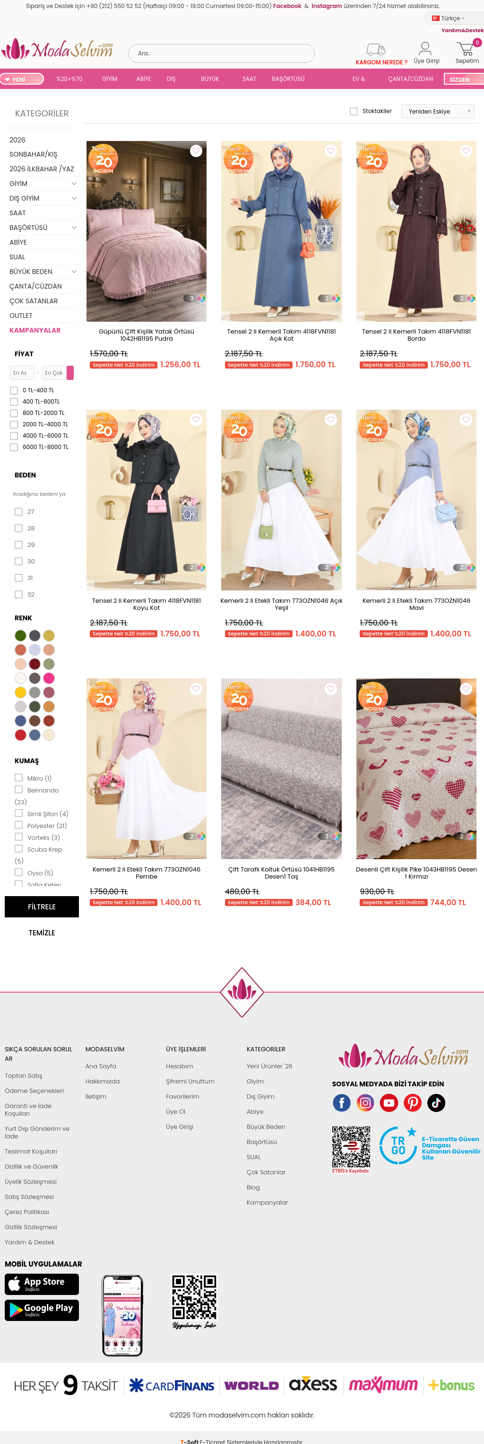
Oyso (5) (34, 872)
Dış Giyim (261, 1096)
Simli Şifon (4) (42, 813)
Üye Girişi (179, 1126)
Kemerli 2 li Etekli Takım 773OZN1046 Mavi (416, 604)
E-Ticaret (212, 1410)
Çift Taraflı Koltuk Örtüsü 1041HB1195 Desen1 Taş (281, 873)
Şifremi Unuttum (190, 1081)
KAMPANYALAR (34, 330)
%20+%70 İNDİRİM (69, 80)
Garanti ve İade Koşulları (28, 1109)
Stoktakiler (371, 111)
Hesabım (179, 1066)
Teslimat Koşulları (31, 1151)
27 (24, 512)
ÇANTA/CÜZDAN (410, 79)
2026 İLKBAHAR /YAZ (41, 169)
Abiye (255, 1111)
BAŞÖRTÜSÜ (288, 79)
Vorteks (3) (37, 837)
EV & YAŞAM (362, 80)
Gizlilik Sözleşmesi (31, 1227)
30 (25, 561)
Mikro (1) (33, 778)
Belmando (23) (37, 795)
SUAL (330, 80)
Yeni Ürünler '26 (270, 1066)
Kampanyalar (267, 1202)
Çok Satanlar (266, 1172)
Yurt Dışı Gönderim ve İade (37, 1132)
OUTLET (21, 315)
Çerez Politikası (27, 1211)
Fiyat (24, 354)
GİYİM (110, 79)
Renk (23, 618)
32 (25, 594)
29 (25, 545)
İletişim (96, 1096)
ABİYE (143, 79)
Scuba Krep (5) (38, 855)
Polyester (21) (41, 825)
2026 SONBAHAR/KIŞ (33, 147)
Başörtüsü (262, 1141)
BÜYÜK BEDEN (210, 80)
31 (24, 578)
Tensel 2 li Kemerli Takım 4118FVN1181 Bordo (416, 335)
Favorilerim (182, 1096)
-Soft (190, 1410)
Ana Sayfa (101, 1066)
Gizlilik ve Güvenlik (31, 1166)
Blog (253, 1187)
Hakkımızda (103, 1081)
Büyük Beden (266, 1126)
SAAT (249, 79)
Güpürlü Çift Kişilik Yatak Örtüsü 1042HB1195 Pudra (146, 335)
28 (25, 528)
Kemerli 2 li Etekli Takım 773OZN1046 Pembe (146, 873)
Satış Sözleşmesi (29, 1196)
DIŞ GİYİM (174, 80)
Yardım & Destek (29, 1242)
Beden (25, 475)
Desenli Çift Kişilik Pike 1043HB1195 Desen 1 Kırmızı (416, 873)
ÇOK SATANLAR (33, 301)
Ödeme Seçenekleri (34, 1090)
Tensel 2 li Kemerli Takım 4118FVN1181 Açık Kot (281, 335)
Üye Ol (175, 1111)
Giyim (255, 1081)
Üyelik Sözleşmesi (31, 1181)
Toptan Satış (24, 1075)
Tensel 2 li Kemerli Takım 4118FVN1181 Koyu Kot (146, 604)
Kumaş (27, 761)
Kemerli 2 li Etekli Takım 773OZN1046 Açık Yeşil (281, 604)
